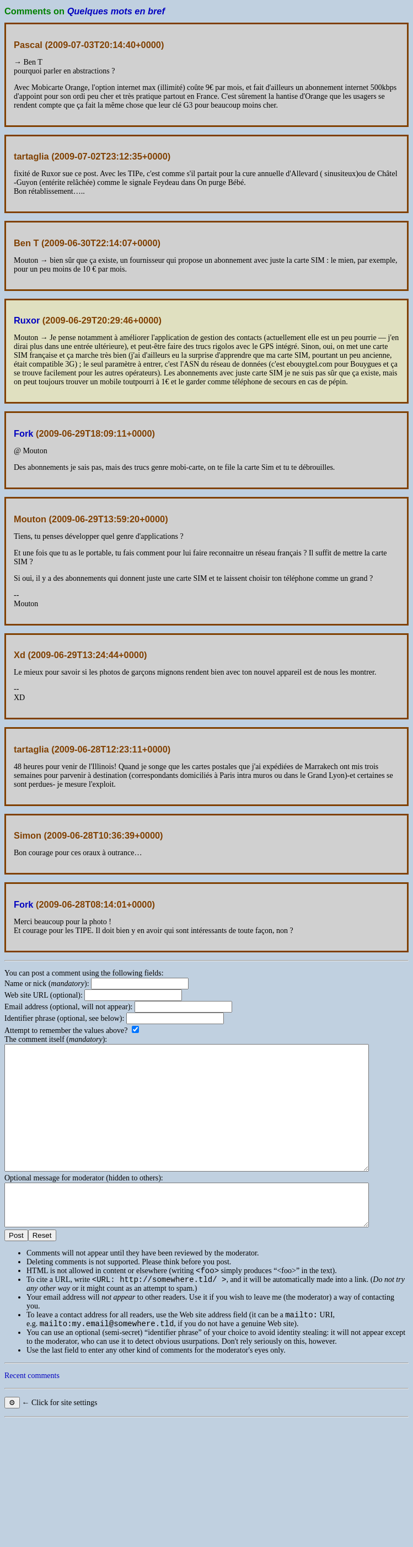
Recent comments (32, 1415)
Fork (23, 433)
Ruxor (27, 320)
